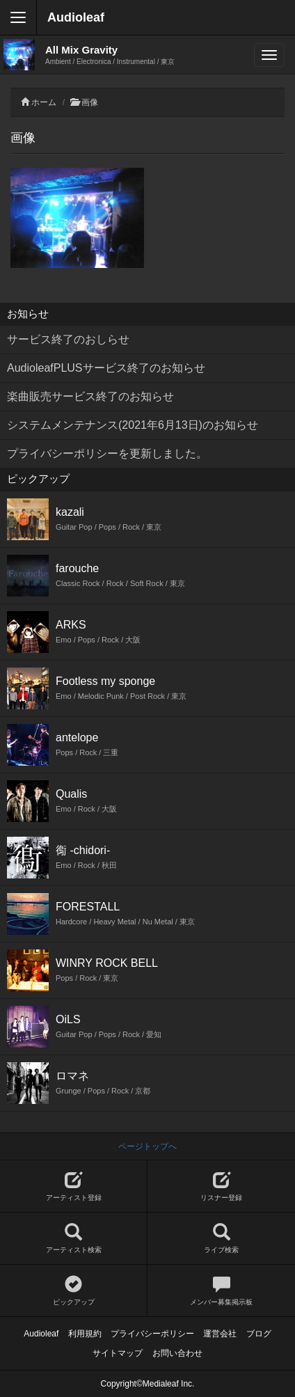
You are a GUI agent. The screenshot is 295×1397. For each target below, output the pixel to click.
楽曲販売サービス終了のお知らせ (90, 396)
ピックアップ (73, 1291)
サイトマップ (118, 1353)
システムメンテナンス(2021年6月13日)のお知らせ (132, 425)
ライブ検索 (221, 1239)
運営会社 (220, 1334)
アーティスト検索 (73, 1239)
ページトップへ (147, 1146)
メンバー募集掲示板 (221, 1291)
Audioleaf (75, 17)
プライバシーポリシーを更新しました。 (107, 453)
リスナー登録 (221, 1186)
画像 (89, 102)
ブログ (258, 1334)
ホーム (43, 102)
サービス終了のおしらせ (68, 339)
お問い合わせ (177, 1353)
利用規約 (85, 1334)
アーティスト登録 (73, 1186)
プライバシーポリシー (152, 1334)
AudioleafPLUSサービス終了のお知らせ (106, 368)
